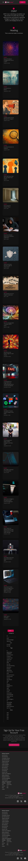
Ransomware (9, 693)
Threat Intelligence (10, 699)
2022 (8, 719)
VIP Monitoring (4, 770)
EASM (8, 638)
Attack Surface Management (9, 653)
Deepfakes (9, 668)
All (7, 635)
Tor (7, 700)
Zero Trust (9, 708)
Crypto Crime (9, 659)
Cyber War (9, 661)
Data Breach (9, 667)
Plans (3, 787)
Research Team (4, 772)
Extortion (8, 678)
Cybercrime (9, 641)
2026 (8, 712)
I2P (7, 682)
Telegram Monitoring (5, 761)
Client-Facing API (5, 779)
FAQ (7, 786)
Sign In (22, 2)
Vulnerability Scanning (6, 758)
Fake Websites (9, 679)
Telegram (8, 697)
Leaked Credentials (5, 764)
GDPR (8, 681)
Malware (8, 684)
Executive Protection (10, 675)
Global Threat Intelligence (6, 773)
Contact (3, 789)
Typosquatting (9, 702)
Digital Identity (9, 670)
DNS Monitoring (4, 767)
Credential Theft (9, 658)
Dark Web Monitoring (10, 665)
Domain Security (10, 671)
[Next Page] (11, 631)
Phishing (8, 690)
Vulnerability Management (9, 704)
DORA (8, 662)
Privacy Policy (9, 784)
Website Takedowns (10, 706)
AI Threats (8, 644)
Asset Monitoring (5, 756)
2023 (8, 717)
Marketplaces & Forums (9, 686)
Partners (3, 786)
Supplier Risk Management (6, 781)
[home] (9, 2)
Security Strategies (10, 639)
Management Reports (5, 776)
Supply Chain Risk (10, 696)
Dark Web (8, 646)
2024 (8, 715)
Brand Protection (10, 654)
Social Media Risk (10, 694)
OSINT (11, 642)
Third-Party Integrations (6, 778)
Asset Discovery (5, 755)
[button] (3, 2)
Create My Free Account (14, 744)
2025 (8, 714)
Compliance (9, 656)
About (3, 784)
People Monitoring (5, 762)
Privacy (8, 691)
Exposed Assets (10, 676)
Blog (7, 787)
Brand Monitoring (5, 769)
